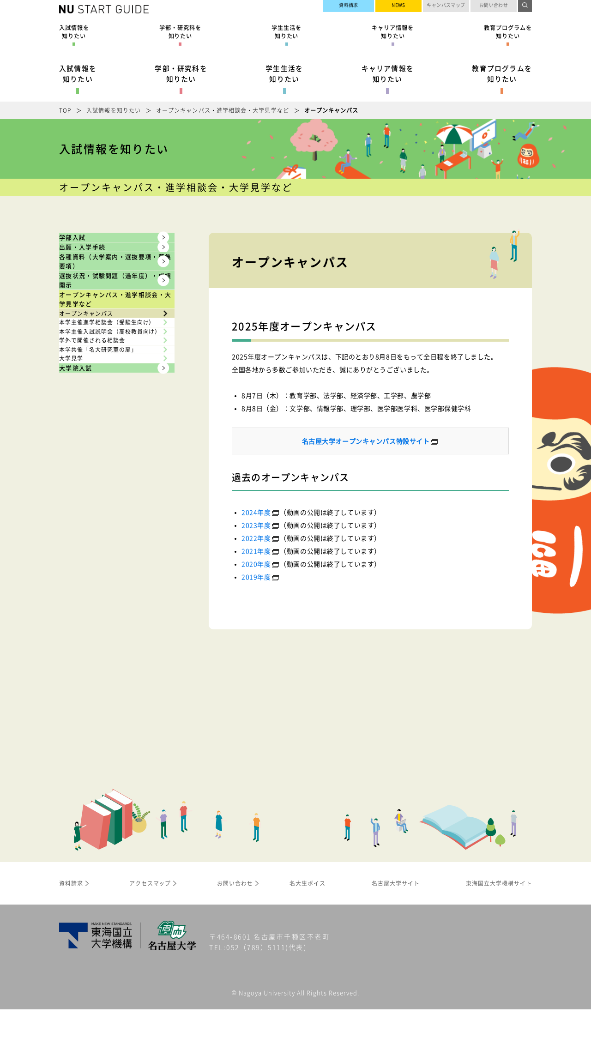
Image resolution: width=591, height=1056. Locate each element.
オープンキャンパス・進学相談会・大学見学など (222, 110)
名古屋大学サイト (494, 24)
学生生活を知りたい (284, 73)
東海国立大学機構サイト (485, 35)
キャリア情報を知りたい (388, 73)
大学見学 (80, 632)
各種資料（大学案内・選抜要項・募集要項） (104, 319)
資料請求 (348, 7)
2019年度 (256, 576)
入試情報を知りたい (77, 73)
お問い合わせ (494, 7)
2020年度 (256, 563)
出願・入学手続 (100, 277)
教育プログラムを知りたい (502, 73)
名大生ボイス (307, 929)
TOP (65, 110)
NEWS (398, 7)
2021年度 (256, 550)
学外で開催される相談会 (104, 576)
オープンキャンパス (97, 472)
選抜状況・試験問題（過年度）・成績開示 (104, 374)
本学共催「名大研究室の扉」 (111, 604)
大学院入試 (91, 661)
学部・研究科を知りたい (181, 73)
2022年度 (256, 538)
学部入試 (86, 247)
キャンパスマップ (446, 7)
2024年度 (256, 512)
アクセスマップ (150, 929)
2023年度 (256, 525)
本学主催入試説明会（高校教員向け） (111, 543)
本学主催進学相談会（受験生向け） (111, 505)
